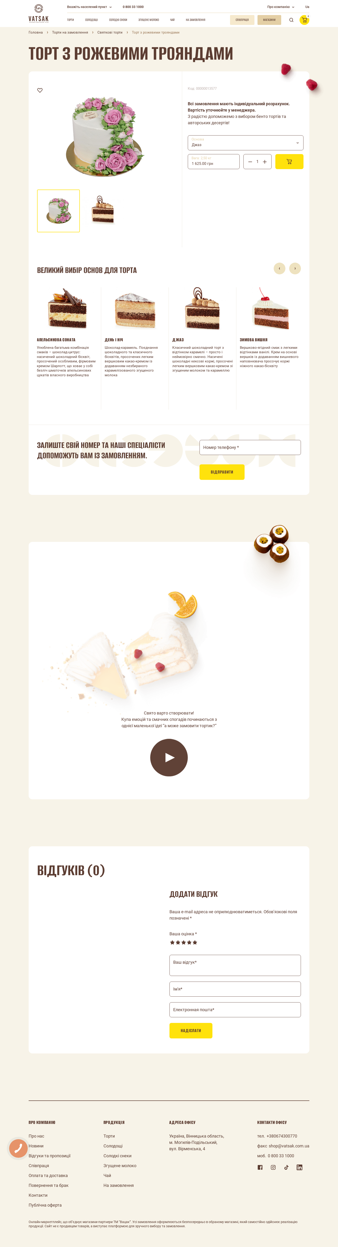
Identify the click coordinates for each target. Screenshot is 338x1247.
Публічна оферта (45, 1205)
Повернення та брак (49, 1185)
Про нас (36, 1136)
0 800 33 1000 (133, 7)
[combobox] (245, 142)
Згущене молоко (148, 20)
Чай (172, 20)
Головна (36, 32)
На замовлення (195, 20)
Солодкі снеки (118, 20)
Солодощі (91, 20)
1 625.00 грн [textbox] (202, 163)
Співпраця (39, 1165)
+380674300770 (282, 1136)
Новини (36, 1145)
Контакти (38, 1195)
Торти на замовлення (70, 32)
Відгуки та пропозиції (49, 1155)
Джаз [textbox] (196, 145)
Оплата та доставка (48, 1175)
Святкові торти (110, 32)
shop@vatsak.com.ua (289, 1145)
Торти (70, 20)
